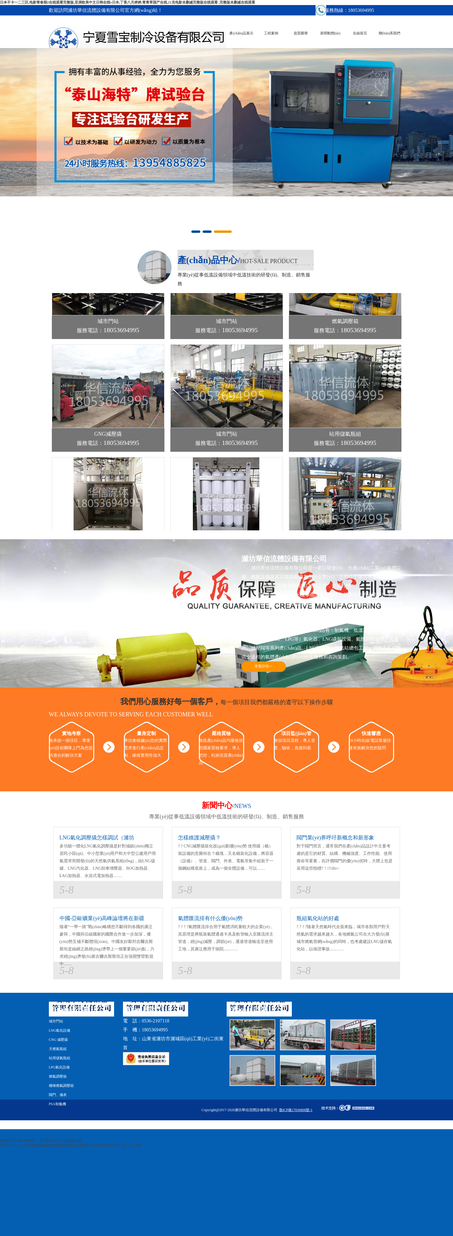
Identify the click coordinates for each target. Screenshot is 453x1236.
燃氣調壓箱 (58, 1076)
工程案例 (271, 33)
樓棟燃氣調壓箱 (61, 1086)
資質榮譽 (301, 33)
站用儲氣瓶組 (59, 1058)
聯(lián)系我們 (390, 33)
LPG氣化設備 (59, 1067)
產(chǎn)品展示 (241, 33)
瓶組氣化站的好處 (318, 918)
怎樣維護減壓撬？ (199, 838)
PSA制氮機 (57, 1104)
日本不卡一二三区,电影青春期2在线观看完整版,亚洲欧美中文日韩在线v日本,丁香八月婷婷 (70, 1145)
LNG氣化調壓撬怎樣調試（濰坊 (97, 838)
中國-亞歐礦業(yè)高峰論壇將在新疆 (102, 918)
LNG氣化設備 (60, 1030)
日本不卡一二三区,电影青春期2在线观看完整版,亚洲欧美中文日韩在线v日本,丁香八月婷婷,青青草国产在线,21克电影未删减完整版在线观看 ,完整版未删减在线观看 (127, 2)
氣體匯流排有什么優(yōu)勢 (210, 918)
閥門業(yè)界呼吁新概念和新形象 (335, 838)
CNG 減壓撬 (58, 1040)
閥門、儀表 (58, 1095)
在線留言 (360, 33)
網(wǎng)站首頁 (182, 33)
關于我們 (212, 33)
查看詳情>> (263, 666)
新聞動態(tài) (330, 33)
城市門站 (56, 1021)
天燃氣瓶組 (58, 1049)
